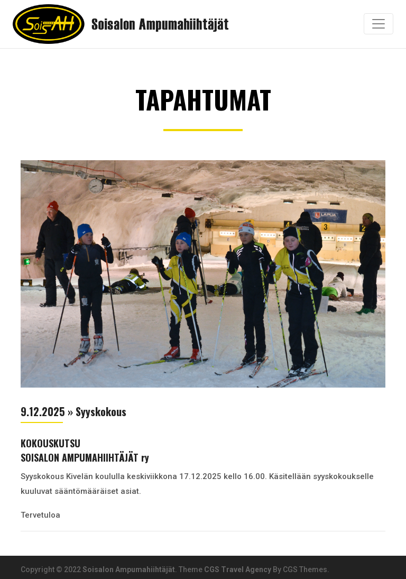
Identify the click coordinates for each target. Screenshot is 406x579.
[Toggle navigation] (378, 23)
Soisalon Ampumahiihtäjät (128, 569)
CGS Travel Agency (237, 569)
